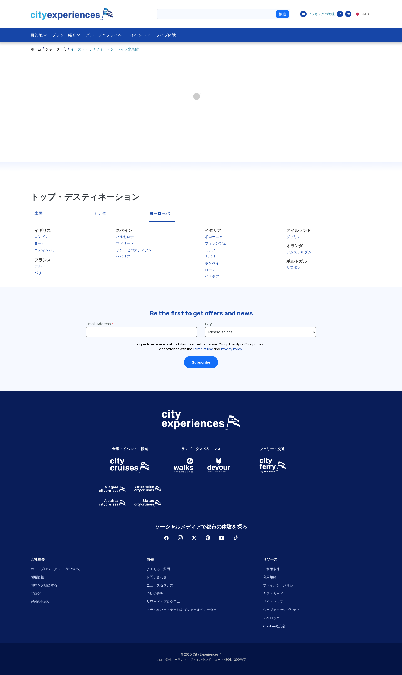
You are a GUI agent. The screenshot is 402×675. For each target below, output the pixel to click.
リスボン (293, 267)
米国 (38, 213)
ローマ (210, 269)
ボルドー (41, 266)
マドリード (125, 243)
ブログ (36, 593)
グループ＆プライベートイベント (118, 35)
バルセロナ (125, 236)
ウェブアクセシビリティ (281, 609)
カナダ (100, 213)
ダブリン (293, 236)
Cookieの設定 (274, 626)
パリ (38, 272)
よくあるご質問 (158, 569)
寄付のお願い (41, 601)
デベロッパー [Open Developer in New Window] (273, 618)
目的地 (39, 35)
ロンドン (41, 236)
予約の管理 (155, 593)
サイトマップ (273, 601)
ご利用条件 (271, 569)
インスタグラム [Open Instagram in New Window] (180, 537)
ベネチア (212, 276)
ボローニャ (214, 236)
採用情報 (37, 577)
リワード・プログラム (163, 601)
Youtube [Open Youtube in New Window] (221, 537)
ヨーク (39, 243)
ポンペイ (212, 263)
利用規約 (269, 577)
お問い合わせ (157, 577)
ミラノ (210, 250)
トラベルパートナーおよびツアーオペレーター (182, 609)
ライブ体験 (166, 35)
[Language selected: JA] (362, 14)
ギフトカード (273, 593)
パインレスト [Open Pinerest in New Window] (208, 537)
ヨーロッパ (159, 213)
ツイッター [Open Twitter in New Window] (194, 537)
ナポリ (210, 256)
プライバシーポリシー (279, 585)
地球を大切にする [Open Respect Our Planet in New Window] (44, 585)
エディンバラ (45, 250)
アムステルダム (298, 252)
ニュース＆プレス (160, 585)
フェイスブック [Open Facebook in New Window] (166, 537)
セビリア (123, 256)
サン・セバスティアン (134, 250)
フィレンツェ (215, 243)
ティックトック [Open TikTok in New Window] (235, 537)
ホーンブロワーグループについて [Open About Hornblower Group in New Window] (56, 569)
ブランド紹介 (66, 35)
